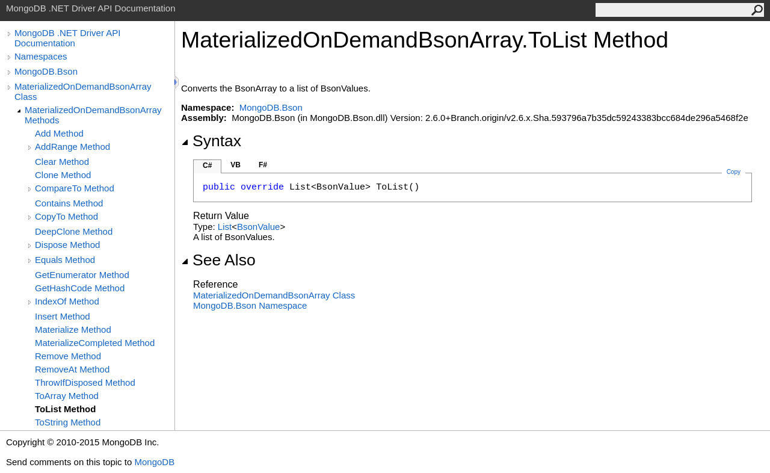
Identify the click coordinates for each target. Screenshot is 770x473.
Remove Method (68, 356)
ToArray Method (67, 396)
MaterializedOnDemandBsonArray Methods (93, 115)
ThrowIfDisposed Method (85, 382)
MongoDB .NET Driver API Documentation (67, 38)
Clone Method (63, 175)
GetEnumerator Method (82, 275)
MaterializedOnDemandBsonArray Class (83, 91)
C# (207, 165)
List (225, 226)
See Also (218, 260)
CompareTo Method (74, 188)
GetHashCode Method (80, 288)
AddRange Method (72, 146)
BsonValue (258, 226)
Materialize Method (73, 329)
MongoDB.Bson (46, 71)
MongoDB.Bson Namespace (250, 305)
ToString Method (67, 422)
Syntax (211, 141)
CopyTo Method (66, 216)
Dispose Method (67, 245)
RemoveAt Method (72, 369)
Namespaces (40, 56)
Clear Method (62, 161)
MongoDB (154, 462)
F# (263, 165)
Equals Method (65, 260)
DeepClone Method (73, 231)
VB (235, 165)
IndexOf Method (67, 301)
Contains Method (69, 203)
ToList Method (65, 409)
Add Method (59, 133)
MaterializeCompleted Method (95, 343)
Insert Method (62, 316)
